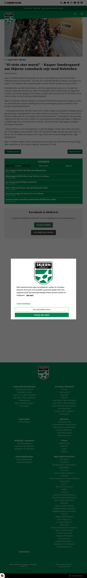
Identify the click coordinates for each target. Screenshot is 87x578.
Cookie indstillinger (23, 304)
